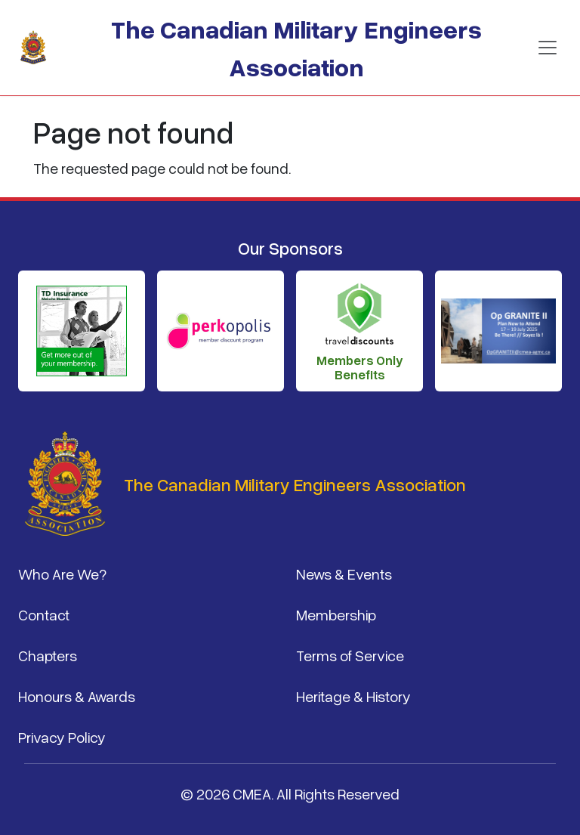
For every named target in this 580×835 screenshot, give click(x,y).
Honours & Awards (76, 696)
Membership (336, 614)
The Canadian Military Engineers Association (296, 47)
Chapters (47, 655)
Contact (43, 614)
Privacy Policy (62, 737)
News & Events (344, 573)
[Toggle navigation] (547, 47)
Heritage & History (353, 696)
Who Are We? (62, 573)
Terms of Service (350, 655)
